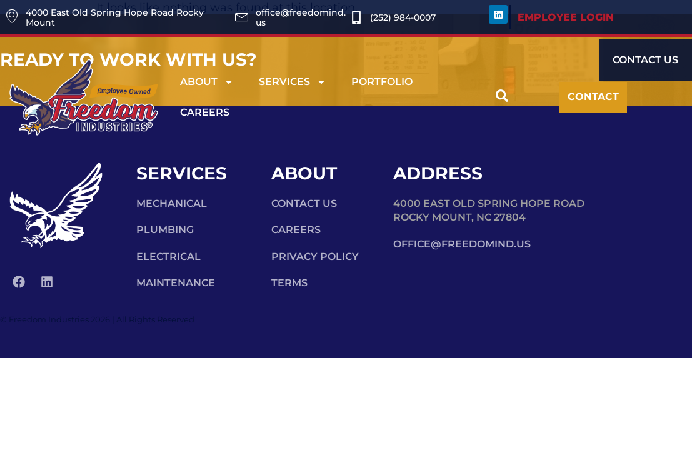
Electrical (168, 256)
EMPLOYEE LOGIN (566, 17)
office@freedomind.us (462, 244)
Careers (204, 112)
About (207, 82)
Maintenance (175, 283)
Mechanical (171, 203)
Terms (289, 283)
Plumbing (165, 230)
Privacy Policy (315, 256)
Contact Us (304, 203)
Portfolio (382, 82)
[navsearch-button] (502, 97)
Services (292, 82)
